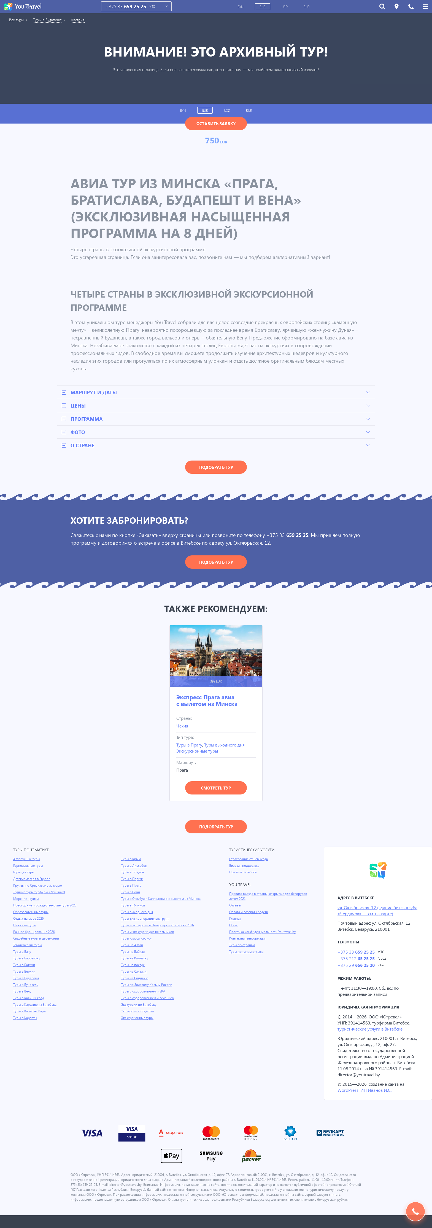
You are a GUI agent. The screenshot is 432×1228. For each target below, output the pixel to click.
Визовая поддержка (244, 866)
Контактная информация (248, 939)
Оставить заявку (216, 123)
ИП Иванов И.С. (377, 1097)
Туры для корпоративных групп (145, 924)
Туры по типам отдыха (246, 952)
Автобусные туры (26, 860)
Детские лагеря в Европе (32, 879)
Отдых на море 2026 (29, 919)
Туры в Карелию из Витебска (35, 1005)
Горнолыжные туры (28, 866)
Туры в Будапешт (49, 20)
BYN (241, 7)
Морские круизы (26, 899)
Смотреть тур (216, 788)
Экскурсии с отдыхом (138, 1017)
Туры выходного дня (226, 745)
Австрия (81, 20)
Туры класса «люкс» (137, 944)
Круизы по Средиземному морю (38, 886)
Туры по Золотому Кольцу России (147, 990)
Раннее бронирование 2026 (34, 932)
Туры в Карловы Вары (30, 1012)
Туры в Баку (22, 952)
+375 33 (125, 6)
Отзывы (235, 906)
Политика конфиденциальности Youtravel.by (263, 932)
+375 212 (355, 959)
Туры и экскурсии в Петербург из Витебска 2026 (158, 931)
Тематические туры (28, 946)
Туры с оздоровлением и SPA (144, 997)
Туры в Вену (22, 992)
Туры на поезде (133, 970)
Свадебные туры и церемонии (36, 939)
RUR (307, 7)
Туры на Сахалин (134, 977)
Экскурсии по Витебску (139, 1010)
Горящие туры (24, 873)
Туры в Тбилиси (133, 911)
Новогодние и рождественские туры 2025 (45, 906)
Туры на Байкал (133, 957)
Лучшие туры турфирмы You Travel (40, 893)
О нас (233, 926)
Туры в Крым (131, 860)
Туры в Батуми (24, 965)
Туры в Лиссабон (134, 866)
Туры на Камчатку (135, 964)
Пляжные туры (24, 926)
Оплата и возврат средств (249, 912)
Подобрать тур (216, 467)
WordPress (348, 1097)
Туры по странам (242, 946)
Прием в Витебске (243, 873)
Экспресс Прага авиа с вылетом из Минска (206, 700)
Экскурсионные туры (198, 751)
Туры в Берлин (24, 972)
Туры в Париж (132, 879)
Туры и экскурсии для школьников (148, 937)
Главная (235, 919)
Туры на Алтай (132, 951)
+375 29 (355, 966)
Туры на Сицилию (135, 984)
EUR (263, 7)
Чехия (182, 726)
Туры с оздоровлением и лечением (148, 1003)
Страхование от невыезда (249, 860)
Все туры (17, 20)
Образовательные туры (31, 912)
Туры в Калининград (29, 998)
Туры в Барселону (27, 959)
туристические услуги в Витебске (371, 1030)
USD (285, 7)
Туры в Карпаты (25, 1018)
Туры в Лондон (133, 873)
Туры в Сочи (130, 893)
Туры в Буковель (26, 985)
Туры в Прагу (189, 745)
